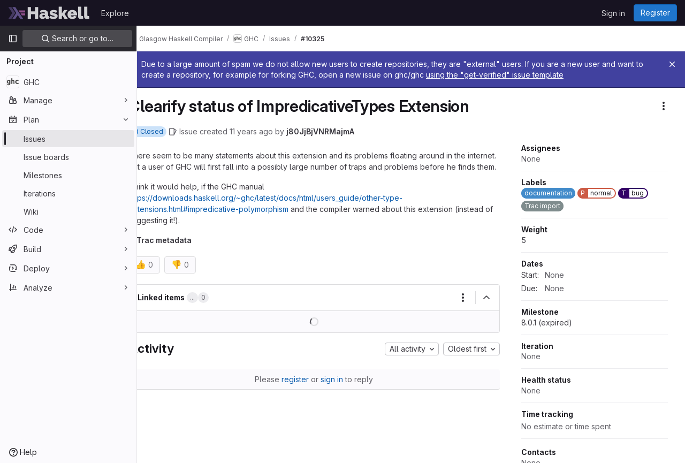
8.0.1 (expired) (546, 322)
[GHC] (68, 81)
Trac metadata (185, 251)
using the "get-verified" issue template (525, 74)
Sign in (613, 13)
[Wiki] (68, 211)
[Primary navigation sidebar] (12, 38)
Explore (115, 13)
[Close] (672, 64)
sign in (343, 390)
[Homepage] (49, 12)
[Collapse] (486, 308)
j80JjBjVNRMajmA (342, 131)
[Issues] (68, 138)
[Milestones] (68, 175)
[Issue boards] (68, 156)
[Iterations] (68, 193)
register (306, 390)
